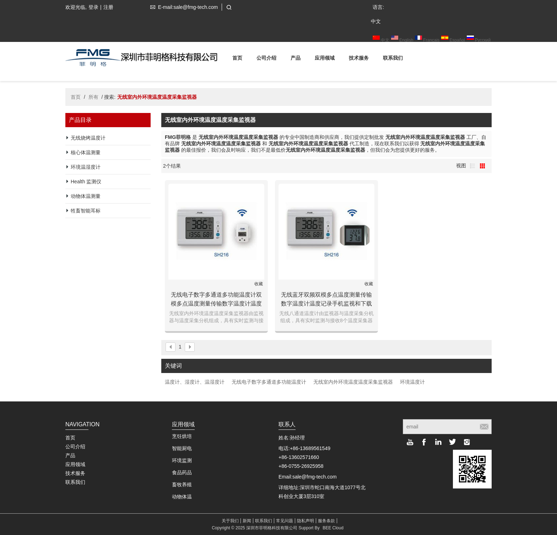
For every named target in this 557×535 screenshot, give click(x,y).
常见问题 (284, 520)
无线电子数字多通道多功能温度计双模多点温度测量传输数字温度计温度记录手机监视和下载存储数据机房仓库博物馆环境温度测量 (216, 300)
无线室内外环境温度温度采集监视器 (353, 382)
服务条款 (326, 520)
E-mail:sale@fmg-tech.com (182, 7)
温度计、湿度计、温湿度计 (195, 382)
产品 (296, 59)
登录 (93, 7)
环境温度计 (412, 382)
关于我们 (230, 520)
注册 (108, 7)
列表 (472, 165)
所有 (93, 97)
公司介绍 (266, 59)
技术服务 (359, 59)
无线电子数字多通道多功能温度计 (269, 382)
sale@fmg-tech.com (314, 477)
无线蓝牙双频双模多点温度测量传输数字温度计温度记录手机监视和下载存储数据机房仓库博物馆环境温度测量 (326, 300)
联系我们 (393, 59)
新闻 (247, 520)
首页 (237, 59)
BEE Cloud (333, 527)
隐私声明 (305, 520)
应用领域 (325, 59)
